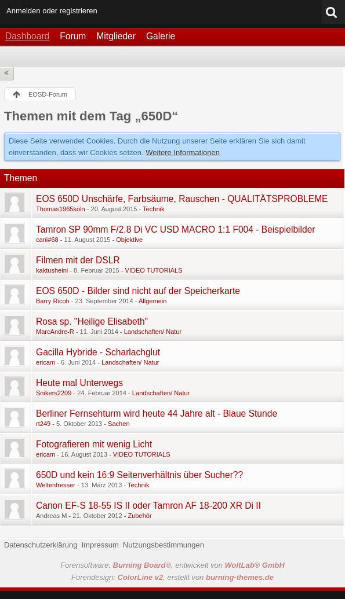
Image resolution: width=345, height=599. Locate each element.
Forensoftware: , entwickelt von (172, 565)
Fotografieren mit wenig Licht (94, 444)
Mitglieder (116, 36)
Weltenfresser (55, 485)
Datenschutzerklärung (40, 545)
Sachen (118, 423)
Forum (73, 36)
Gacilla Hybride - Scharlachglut (98, 352)
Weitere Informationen (183, 152)
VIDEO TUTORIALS (154, 270)
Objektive (129, 239)
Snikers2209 (53, 392)
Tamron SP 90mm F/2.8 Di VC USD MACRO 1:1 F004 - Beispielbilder (175, 229)
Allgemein (153, 300)
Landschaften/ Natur (153, 331)
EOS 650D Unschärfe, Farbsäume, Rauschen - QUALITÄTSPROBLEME (182, 199)
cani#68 (47, 239)
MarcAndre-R (55, 331)
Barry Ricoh (53, 300)
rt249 (43, 423)
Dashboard (27, 36)
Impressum (99, 545)
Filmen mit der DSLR (78, 260)
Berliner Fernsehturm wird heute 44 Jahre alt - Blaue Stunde (156, 413)
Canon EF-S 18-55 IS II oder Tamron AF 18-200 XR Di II (148, 505)
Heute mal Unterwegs (79, 383)
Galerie (160, 36)
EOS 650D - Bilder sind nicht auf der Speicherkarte (138, 291)
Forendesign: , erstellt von (172, 577)
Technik (153, 208)
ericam (45, 362)
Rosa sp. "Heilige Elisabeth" (92, 321)
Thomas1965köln (60, 208)
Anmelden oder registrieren (51, 10)
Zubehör (139, 515)
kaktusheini (52, 270)
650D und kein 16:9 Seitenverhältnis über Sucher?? (139, 475)
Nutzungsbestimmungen (163, 545)
